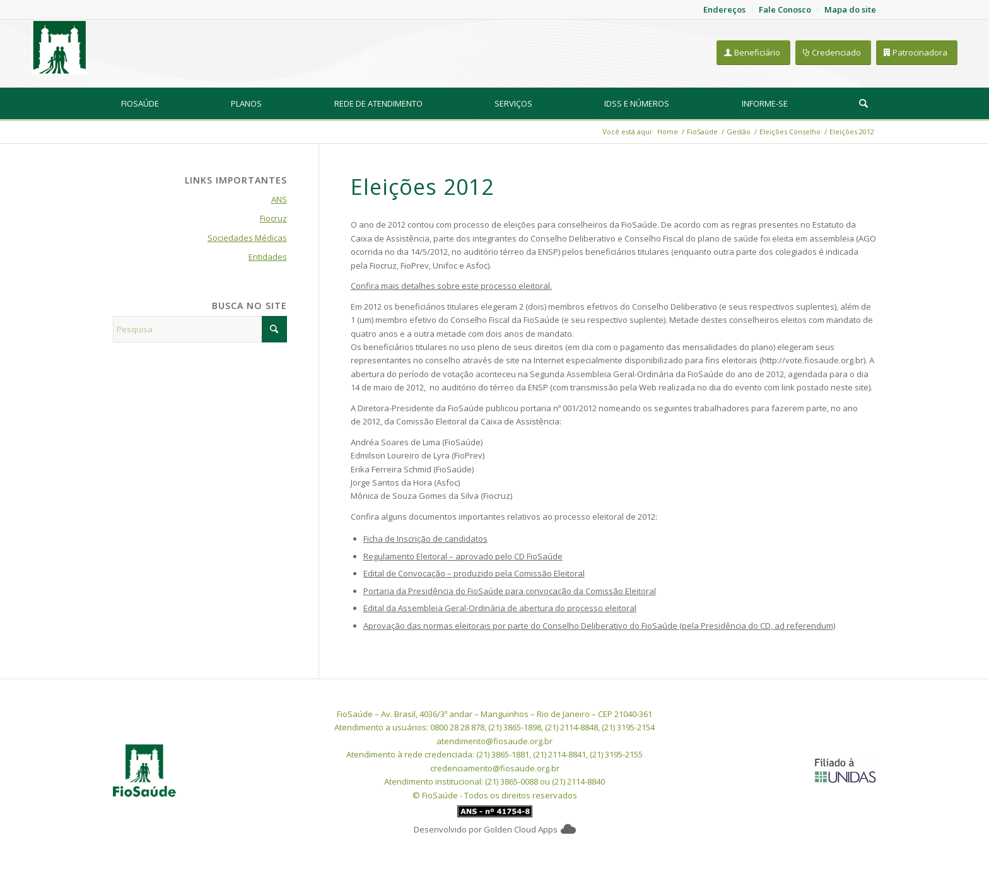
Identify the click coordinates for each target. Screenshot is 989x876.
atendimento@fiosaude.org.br (494, 741)
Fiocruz (273, 218)
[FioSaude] (59, 47)
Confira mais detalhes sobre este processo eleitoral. (451, 285)
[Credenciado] (833, 52)
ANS (279, 199)
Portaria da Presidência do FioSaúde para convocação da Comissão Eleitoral (509, 591)
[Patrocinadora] (916, 52)
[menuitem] (140, 103)
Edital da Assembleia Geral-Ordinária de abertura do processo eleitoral (499, 608)
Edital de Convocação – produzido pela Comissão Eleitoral (474, 573)
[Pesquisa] (863, 103)
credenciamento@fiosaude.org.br (494, 768)
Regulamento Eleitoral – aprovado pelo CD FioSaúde (463, 556)
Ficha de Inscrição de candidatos (425, 538)
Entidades (268, 256)
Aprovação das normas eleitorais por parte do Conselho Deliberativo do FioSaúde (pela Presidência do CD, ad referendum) (599, 625)
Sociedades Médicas (247, 237)
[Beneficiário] (753, 52)
